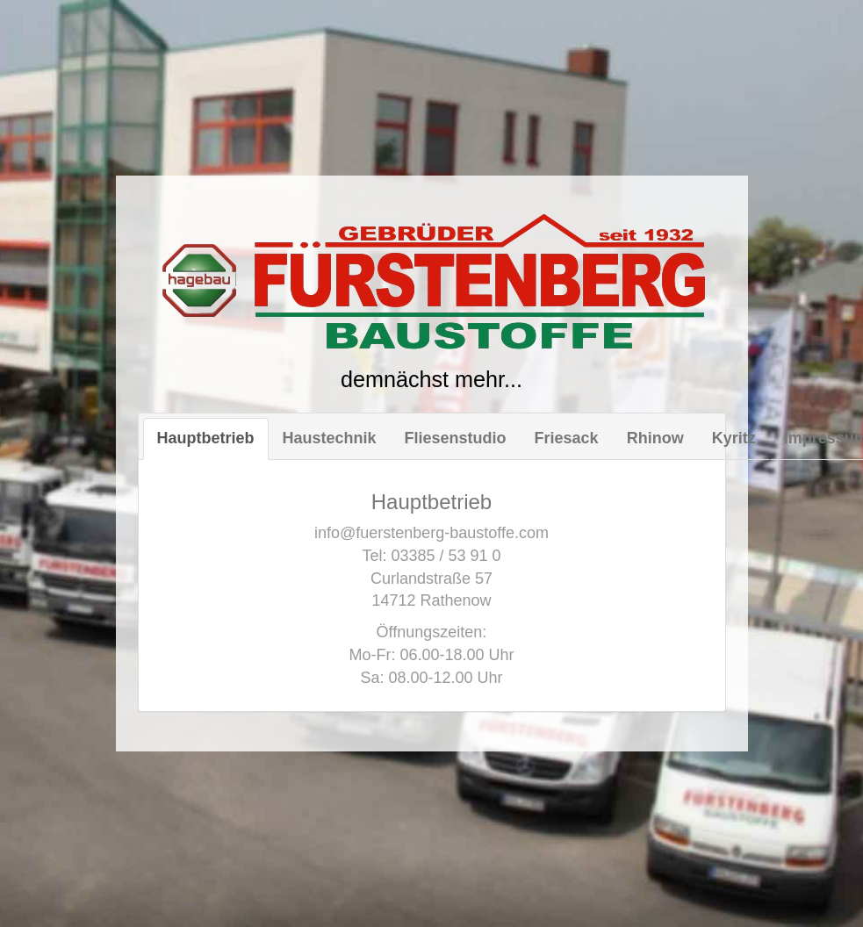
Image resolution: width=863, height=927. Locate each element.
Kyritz (734, 438)
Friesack (567, 438)
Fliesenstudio (456, 438)
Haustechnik (330, 438)
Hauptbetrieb (206, 438)
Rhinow (655, 438)
